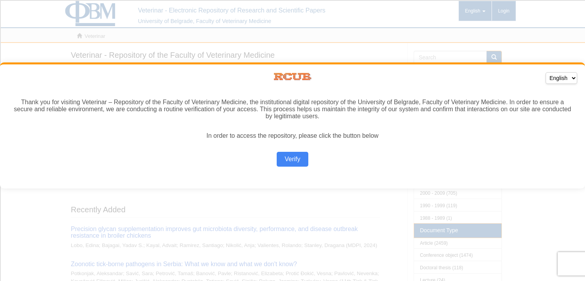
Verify (292, 159)
